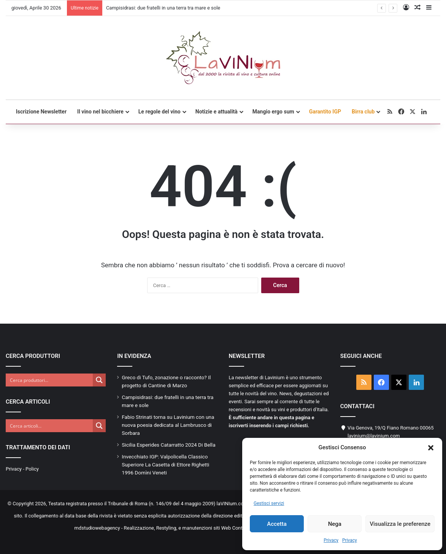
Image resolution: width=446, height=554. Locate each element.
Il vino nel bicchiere (100, 112)
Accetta (277, 523)
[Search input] (49, 380)
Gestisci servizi (269, 503)
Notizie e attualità (216, 112)
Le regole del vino (159, 112)
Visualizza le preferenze (400, 523)
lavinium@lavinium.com (374, 436)
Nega (334, 523)
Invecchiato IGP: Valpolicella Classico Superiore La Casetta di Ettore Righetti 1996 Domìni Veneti (165, 464)
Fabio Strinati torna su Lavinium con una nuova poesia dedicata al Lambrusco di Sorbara (168, 425)
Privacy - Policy (22, 469)
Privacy (331, 540)
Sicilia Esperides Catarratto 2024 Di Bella (168, 445)
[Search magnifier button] (99, 380)
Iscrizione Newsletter (41, 112)
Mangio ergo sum (273, 112)
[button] (431, 448)
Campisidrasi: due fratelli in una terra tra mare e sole (163, 8)
